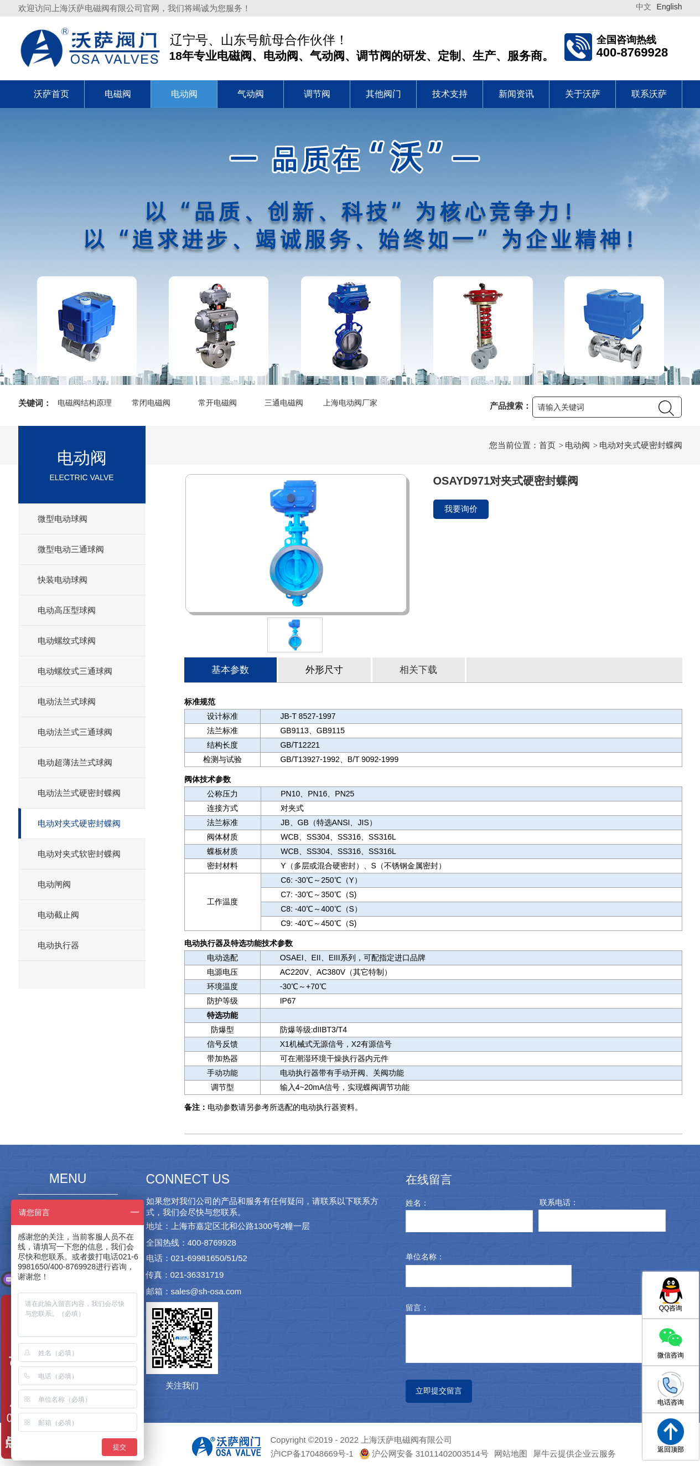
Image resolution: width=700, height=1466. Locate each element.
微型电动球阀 (62, 518)
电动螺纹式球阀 (67, 640)
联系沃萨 (649, 94)
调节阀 (317, 94)
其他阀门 (383, 94)
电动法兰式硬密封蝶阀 (79, 793)
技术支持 (450, 94)
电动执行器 (58, 945)
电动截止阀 (58, 914)
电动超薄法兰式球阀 (75, 762)
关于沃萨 (582, 94)
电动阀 (184, 94)
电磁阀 (118, 94)
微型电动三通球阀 (71, 549)
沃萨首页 (51, 94)
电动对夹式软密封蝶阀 (79, 853)
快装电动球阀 (62, 579)
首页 (547, 445)
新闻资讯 (516, 94)
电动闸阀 (54, 884)
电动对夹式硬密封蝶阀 (79, 823)
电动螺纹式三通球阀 (75, 671)
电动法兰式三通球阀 (75, 732)
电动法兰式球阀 (67, 701)
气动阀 (250, 94)
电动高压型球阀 (67, 610)
